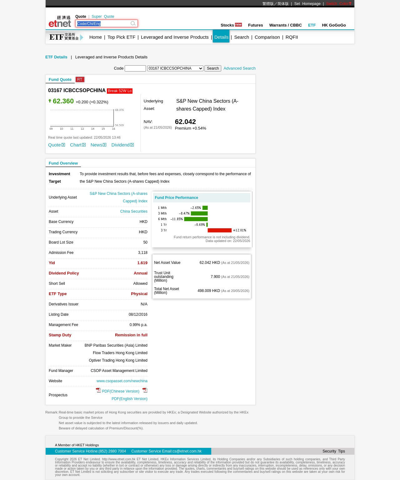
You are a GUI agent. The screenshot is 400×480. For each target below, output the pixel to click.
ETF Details (56, 57)
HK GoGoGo (334, 25)
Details (221, 37)
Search (241, 37)
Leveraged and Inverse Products (175, 37)
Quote (56, 144)
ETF (312, 25)
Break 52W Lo (120, 91)
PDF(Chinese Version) (117, 391)
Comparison (267, 37)
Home (95, 37)
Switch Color (339, 4)
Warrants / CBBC (285, 25)
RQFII (292, 37)
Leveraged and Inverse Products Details (111, 57)
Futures (255, 25)
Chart (78, 144)
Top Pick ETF (121, 37)
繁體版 (268, 4)
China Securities (134, 211)
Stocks (231, 25)
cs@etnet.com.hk (187, 451)
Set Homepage (307, 4)
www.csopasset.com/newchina (122, 381)
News (99, 144)
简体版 (283, 4)
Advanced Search (239, 68)
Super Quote (103, 16)
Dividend (123, 144)
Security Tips (333, 451)
